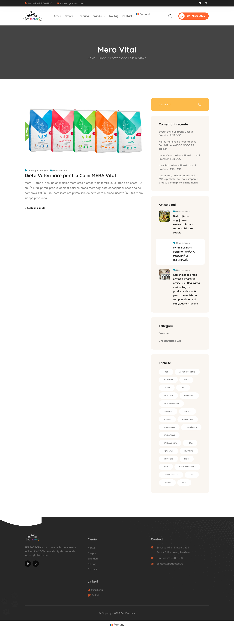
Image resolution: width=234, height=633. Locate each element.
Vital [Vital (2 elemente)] (184, 482)
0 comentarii (60, 170)
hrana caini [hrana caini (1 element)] (187, 419)
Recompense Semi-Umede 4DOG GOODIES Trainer (177, 145)
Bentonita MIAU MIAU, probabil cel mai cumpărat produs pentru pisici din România (178, 179)
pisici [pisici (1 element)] (186, 459)
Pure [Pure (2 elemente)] (166, 467)
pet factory (165, 175)
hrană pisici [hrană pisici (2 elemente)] (169, 435)
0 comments (183, 211)
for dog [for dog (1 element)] (187, 411)
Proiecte (164, 333)
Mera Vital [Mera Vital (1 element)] (168, 451)
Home (91, 58)
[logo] (32, 15)
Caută (200, 104)
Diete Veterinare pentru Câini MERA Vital (70, 175)
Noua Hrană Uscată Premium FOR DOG (176, 133)
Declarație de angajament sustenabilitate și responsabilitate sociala (183, 224)
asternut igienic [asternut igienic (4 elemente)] (187, 372)
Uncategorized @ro (38, 170)
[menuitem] (143, 15)
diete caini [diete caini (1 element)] (168, 395)
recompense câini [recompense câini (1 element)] (187, 467)
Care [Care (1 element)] (186, 380)
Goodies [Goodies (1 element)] (167, 419)
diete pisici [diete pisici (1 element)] (189, 395)
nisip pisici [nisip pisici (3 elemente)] (168, 459)
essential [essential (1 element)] (168, 411)
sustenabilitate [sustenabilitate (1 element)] (171, 475)
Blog (102, 58)
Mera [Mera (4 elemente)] (190, 443)
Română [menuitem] (119, 625)
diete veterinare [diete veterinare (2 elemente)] (171, 403)
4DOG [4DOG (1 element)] (166, 372)
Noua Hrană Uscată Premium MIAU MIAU (177, 167)
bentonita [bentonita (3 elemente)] (168, 380)
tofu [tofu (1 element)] (191, 475)
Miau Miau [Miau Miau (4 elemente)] (188, 451)
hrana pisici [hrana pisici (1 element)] (169, 427)
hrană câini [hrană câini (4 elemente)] (191, 427)
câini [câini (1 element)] (183, 388)
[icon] (200, 3)
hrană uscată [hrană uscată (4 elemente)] (170, 443)
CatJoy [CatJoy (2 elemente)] (167, 388)
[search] (170, 16)
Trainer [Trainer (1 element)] (167, 482)
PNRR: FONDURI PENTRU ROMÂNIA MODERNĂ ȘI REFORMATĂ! (184, 253)
